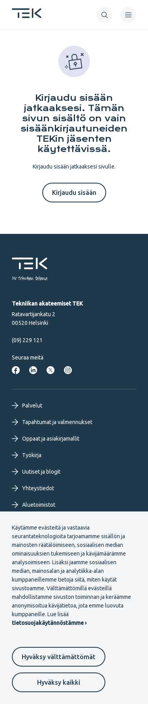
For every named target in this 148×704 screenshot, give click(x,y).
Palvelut (27, 405)
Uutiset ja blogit (36, 472)
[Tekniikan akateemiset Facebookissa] (16, 370)
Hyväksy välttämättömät (59, 656)
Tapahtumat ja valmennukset (52, 422)
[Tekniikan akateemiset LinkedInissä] (33, 370)
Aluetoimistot (33, 505)
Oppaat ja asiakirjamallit (45, 438)
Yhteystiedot (33, 488)
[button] (104, 15)
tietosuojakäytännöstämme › (49, 623)
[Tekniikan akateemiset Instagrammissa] (68, 370)
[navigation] (128, 15)
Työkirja (26, 455)
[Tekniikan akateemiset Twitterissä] (50, 370)
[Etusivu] (26, 15)
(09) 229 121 (27, 340)
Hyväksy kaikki (58, 682)
